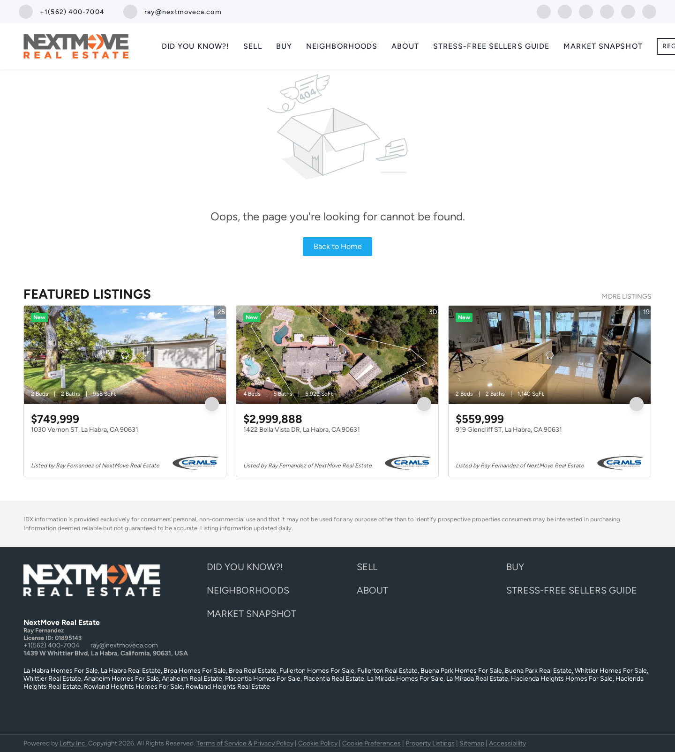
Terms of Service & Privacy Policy (244, 743)
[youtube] (628, 11)
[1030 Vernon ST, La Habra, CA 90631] (125, 355)
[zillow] (586, 11)
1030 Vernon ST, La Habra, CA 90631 (84, 430)
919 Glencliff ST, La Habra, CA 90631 (509, 430)
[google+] (649, 11)
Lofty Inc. (73, 743)
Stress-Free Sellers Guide (491, 46)
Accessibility (507, 743)
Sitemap (471, 743)
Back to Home (338, 246)
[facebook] (544, 11)
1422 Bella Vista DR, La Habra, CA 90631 (301, 430)
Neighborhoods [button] (341, 46)
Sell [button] (252, 46)
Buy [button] (284, 46)
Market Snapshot (603, 46)
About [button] (405, 46)
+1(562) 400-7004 (51, 645)
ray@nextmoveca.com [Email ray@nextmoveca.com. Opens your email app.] (124, 645)
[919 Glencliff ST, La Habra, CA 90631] (550, 355)
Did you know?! (195, 46)
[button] (247, 569)
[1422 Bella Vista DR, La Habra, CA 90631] (337, 355)
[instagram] (607, 11)
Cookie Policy (318, 743)
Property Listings (430, 743)
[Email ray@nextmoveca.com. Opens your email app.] (172, 12)
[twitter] (565, 11)
